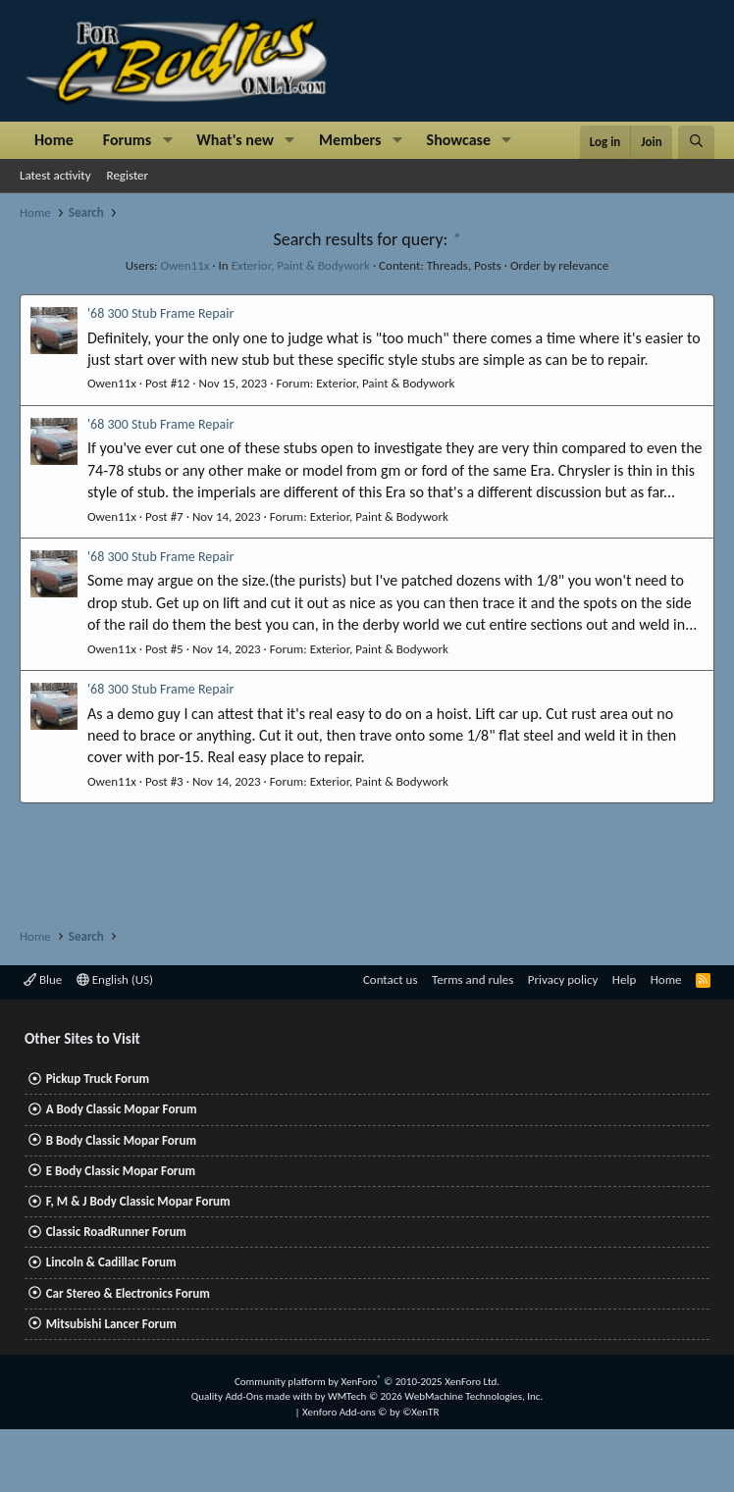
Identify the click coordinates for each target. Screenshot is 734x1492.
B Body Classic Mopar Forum (121, 1140)
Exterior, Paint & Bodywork (301, 265)
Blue (43, 979)
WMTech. (435, 1396)
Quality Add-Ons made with (253, 1396)
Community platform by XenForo (367, 1381)
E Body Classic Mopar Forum (120, 1170)
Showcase (459, 139)
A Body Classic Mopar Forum (121, 1109)
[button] (167, 140)
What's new (235, 139)
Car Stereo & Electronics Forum (128, 1293)
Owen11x (184, 265)
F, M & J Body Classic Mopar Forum (138, 1201)
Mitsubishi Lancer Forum (111, 1323)
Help (624, 979)
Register (128, 175)
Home (54, 139)
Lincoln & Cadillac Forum (111, 1262)
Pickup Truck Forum (97, 1078)
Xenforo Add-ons (370, 1412)
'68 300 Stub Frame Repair (160, 313)
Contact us (390, 979)
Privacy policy (563, 979)
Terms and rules (472, 979)
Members (350, 139)
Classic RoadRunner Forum (116, 1231)
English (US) (115, 979)
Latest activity (55, 175)
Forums (127, 139)
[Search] (696, 142)
